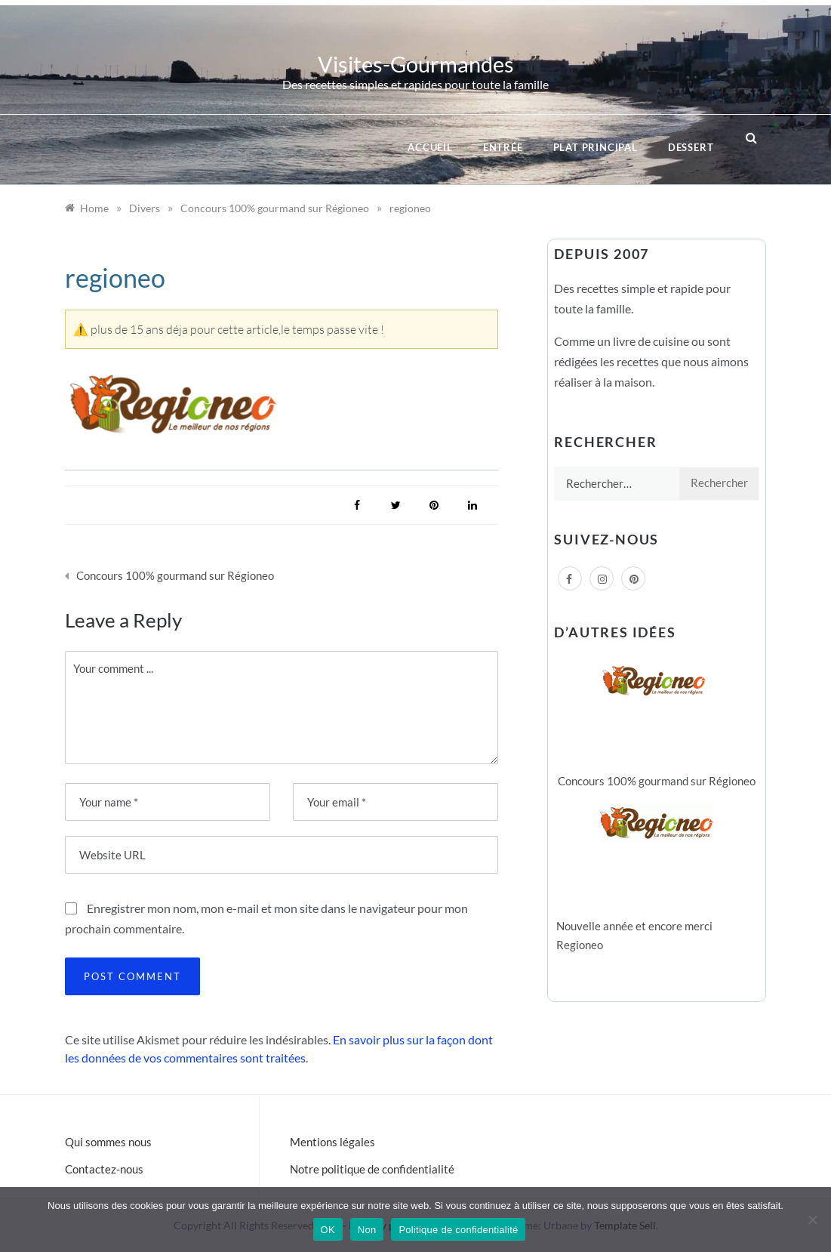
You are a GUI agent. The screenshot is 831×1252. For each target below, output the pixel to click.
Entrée (503, 147)
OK (328, 1229)
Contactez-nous (104, 1169)
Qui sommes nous (108, 1142)
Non (367, 1229)
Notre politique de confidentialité (372, 1169)
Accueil (430, 147)
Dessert (691, 147)
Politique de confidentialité (458, 1229)
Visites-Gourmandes (416, 64)
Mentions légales (332, 1142)
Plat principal (595, 147)
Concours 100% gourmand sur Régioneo (175, 575)
